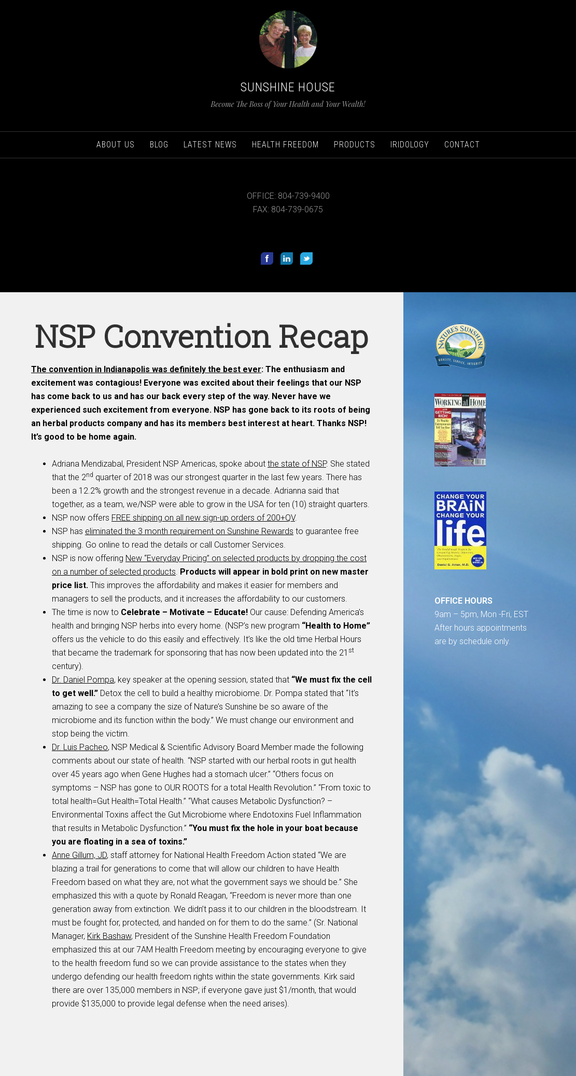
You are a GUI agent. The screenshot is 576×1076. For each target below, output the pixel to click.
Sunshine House (288, 87)
